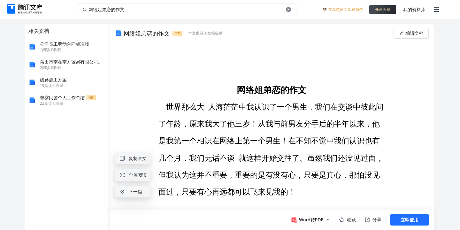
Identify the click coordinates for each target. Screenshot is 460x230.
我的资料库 (414, 9)
